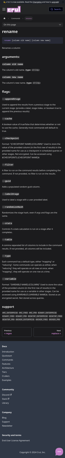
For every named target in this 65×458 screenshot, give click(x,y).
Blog (4, 417)
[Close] (63, 2)
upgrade (55, 2)
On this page (10, 24)
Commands (7, 359)
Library (5, 403)
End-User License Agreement (16, 440)
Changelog (37, 2)
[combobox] (56, 9)
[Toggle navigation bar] (4, 9)
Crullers (5, 376)
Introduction (8, 351)
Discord (7, 394)
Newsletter (7, 425)
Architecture (8, 368)
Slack (5, 398)
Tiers (4, 372)
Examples (6, 380)
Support (6, 421)
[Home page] (4, 18)
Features (6, 363)
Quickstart (7, 355)
